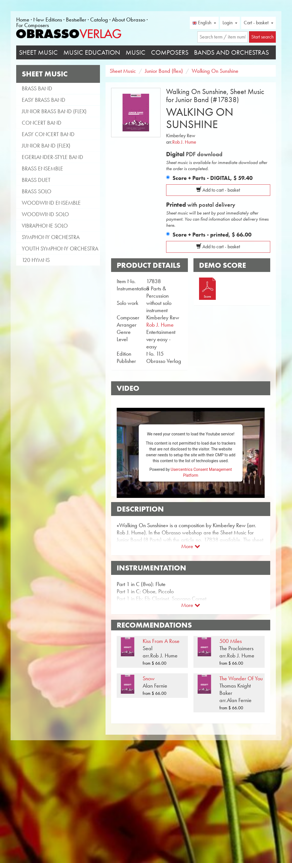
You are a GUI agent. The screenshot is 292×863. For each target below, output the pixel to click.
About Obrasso (128, 19)
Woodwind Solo (45, 214)
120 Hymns (36, 260)
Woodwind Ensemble (51, 202)
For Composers (32, 25)
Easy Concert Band (48, 134)
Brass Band (37, 88)
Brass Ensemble (42, 168)
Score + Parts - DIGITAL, (213, 178)
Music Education (91, 52)
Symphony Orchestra (51, 237)
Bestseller (76, 19)
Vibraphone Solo (45, 225)
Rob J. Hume (184, 142)
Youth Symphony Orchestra (60, 248)
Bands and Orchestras (231, 52)
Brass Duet (36, 180)
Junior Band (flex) (46, 145)
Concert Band (41, 122)
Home (22, 19)
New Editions (47, 19)
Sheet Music (38, 52)
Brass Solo (36, 191)
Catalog (99, 19)
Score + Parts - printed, (212, 234)
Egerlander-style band (52, 157)
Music (135, 52)
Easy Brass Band (43, 100)
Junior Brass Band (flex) (54, 111)
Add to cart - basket (218, 190)
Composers (169, 52)
